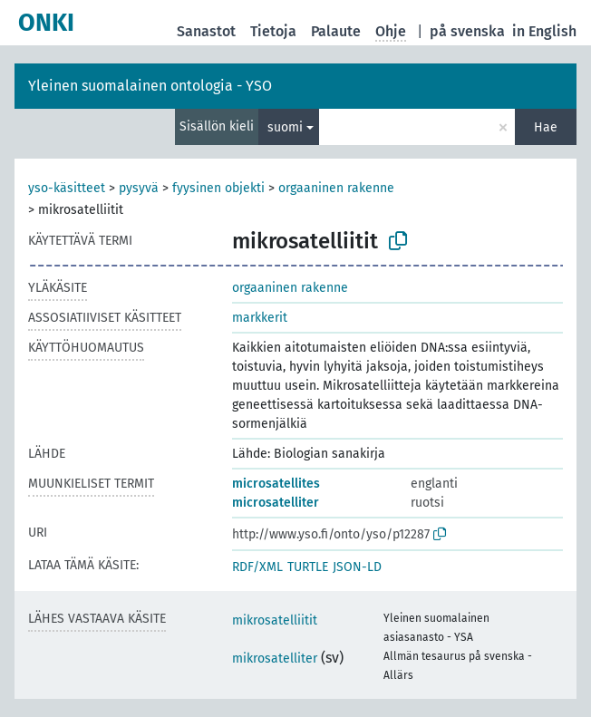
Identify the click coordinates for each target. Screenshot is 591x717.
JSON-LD (357, 567)
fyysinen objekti (218, 188)
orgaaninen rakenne (336, 188)
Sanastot (206, 31)
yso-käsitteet (66, 188)
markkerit (259, 317)
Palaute (336, 31)
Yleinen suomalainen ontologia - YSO (150, 85)
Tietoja (273, 31)
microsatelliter (275, 502)
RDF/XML (257, 567)
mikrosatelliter (274, 658)
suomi (285, 127)
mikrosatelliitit (274, 620)
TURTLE (307, 567)
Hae (545, 127)
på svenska (467, 31)
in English (544, 31)
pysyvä (139, 188)
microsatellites (276, 483)
